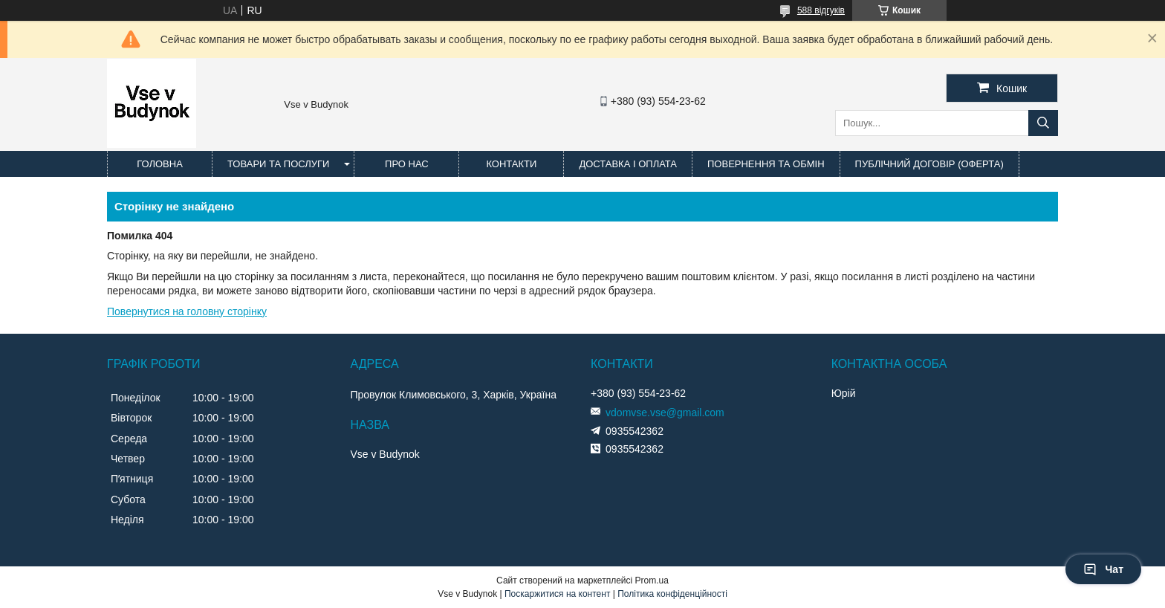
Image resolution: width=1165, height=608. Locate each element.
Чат (1103, 569)
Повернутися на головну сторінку (187, 311)
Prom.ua (652, 580)
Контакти (511, 163)
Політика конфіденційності (672, 594)
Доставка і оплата (628, 163)
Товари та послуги (278, 163)
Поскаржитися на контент (557, 594)
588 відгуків (821, 10)
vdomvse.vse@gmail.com (665, 412)
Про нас (407, 163)
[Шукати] (1043, 123)
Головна (160, 163)
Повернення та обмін (766, 163)
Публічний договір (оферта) (929, 163)
